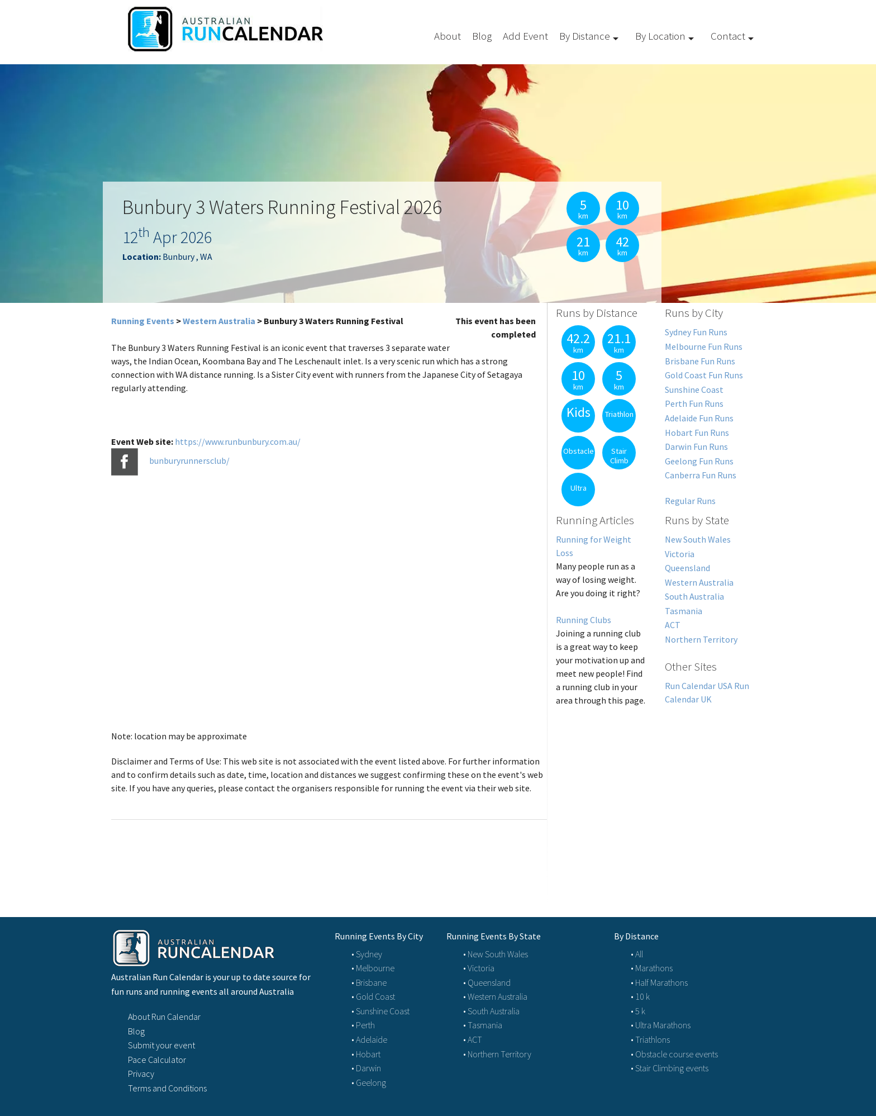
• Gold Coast (373, 996)
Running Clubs (583, 619)
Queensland (687, 567)
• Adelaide (369, 1039)
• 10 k (640, 996)
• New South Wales (495, 954)
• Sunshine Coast (380, 1011)
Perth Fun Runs (694, 403)
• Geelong (368, 1082)
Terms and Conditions (167, 1088)
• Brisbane (369, 982)
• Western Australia (495, 996)
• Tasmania (482, 1024)
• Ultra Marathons (661, 1024)
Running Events (142, 320)
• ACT (472, 1039)
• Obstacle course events (674, 1054)
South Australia (694, 596)
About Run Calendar (164, 1016)
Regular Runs (690, 500)
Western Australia (219, 320)
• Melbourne (372, 967)
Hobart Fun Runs (697, 432)
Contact (728, 35)
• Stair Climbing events (669, 1068)
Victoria (679, 553)
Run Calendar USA (698, 685)
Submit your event (161, 1045)
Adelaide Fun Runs (699, 418)
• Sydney (366, 954)
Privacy (141, 1073)
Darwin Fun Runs (696, 446)
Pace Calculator (157, 1059)
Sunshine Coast (694, 389)
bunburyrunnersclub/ (189, 460)
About (447, 35)
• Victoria (478, 967)
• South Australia (491, 1011)
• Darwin (366, 1068)
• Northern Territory (497, 1054)
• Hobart (365, 1054)
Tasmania (683, 610)
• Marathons (652, 967)
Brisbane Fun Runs (700, 361)
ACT (672, 624)
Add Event (525, 35)
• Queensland (487, 982)
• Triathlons (650, 1039)
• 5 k (638, 1011)
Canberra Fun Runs (700, 475)
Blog (482, 35)
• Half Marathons (659, 982)
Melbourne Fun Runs (703, 346)
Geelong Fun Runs (699, 461)
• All (637, 954)
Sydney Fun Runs (696, 332)
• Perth (363, 1024)
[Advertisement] (656, 798)
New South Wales (698, 539)
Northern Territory (701, 639)
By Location (660, 35)
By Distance (584, 35)
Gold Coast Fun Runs (704, 375)
